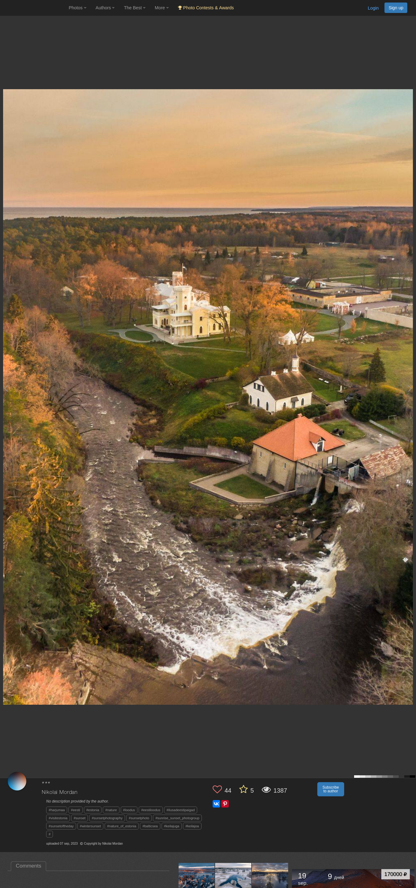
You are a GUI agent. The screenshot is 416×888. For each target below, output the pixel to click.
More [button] (162, 8)
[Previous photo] (6, 388)
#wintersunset (90, 826)
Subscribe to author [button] (331, 789)
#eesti (75, 810)
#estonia (92, 810)
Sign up (395, 8)
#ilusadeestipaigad (181, 810)
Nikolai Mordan (60, 792)
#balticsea (150, 826)
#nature (111, 810)
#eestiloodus (150, 810)
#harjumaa (57, 810)
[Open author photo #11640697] (270, 881)
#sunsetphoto (139, 818)
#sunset (80, 818)
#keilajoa (192, 826)
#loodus (129, 810)
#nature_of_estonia (121, 826)
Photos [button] (77, 8)
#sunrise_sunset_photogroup (177, 818)
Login (373, 8)
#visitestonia (58, 818)
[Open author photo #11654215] (197, 881)
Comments (28, 866)
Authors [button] (105, 8)
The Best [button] (134, 8)
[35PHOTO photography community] (33, 7)
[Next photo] (410, 388)
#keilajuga (172, 826)
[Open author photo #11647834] (233, 881)
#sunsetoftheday (61, 826)
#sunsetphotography (107, 818)
